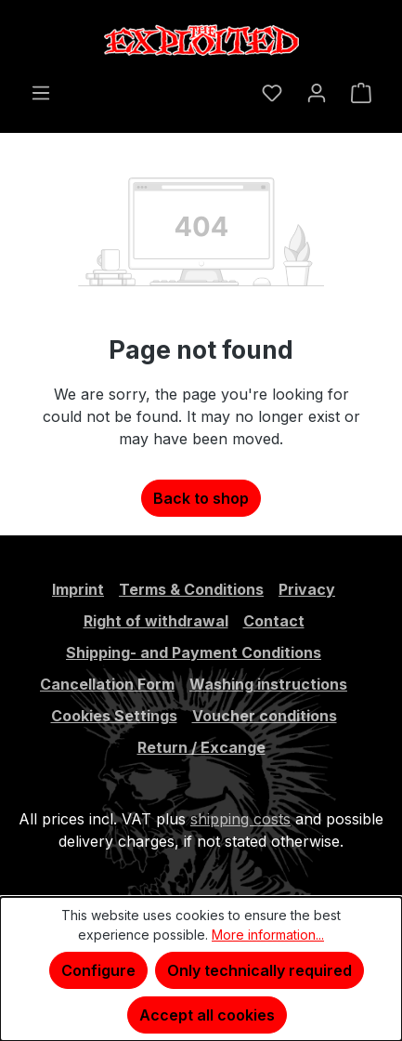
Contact (274, 621)
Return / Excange (201, 747)
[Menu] (41, 92)
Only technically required (259, 970)
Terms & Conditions (191, 589)
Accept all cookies (207, 1015)
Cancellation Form (107, 684)
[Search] (238, 86)
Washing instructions (268, 684)
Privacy (307, 589)
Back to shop (201, 498)
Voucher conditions (264, 715)
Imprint (78, 589)
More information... (268, 934)
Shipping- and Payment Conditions (193, 652)
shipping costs (240, 819)
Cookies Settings (114, 715)
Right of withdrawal (156, 621)
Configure (98, 970)
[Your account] (316, 92)
